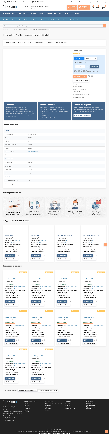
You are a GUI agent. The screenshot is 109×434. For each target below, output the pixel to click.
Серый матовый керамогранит (27, 389)
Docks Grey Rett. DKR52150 (64, 235)
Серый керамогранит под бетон (48, 389)
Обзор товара (21, 42)
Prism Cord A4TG (36, 278)
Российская (27, 407)
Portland (13, 242)
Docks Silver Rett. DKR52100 (91, 235)
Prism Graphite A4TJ (36, 317)
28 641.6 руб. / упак (91, 58)
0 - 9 (78, 19)
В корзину (94, 66)
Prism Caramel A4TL (63, 317)
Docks (65, 242)
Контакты (88, 407)
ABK (67, 240)
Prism (29, 154)
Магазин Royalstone (91, 402)
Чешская (26, 408)
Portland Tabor (35, 235)
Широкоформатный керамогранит (53, 402)
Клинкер (67, 404)
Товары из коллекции (61, 42)
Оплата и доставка (91, 404)
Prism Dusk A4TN (10, 355)
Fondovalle (17, 240)
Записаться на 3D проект (82, 114)
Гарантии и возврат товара (93, 405)
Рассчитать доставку (81, 80)
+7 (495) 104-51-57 (9, 416)
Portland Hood (9, 235)
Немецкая (26, 410)
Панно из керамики (70, 407)
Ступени (67, 405)
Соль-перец (48, 407)
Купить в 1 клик (80, 76)
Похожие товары (49, 42)
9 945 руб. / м (79, 58)
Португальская (27, 405)
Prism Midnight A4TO (37, 355)
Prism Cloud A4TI (62, 278)
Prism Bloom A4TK (88, 278)
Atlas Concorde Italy (33, 151)
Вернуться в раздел (10, 42)
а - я (74, 19)
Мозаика (67, 402)
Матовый (47, 408)
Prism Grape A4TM (88, 317)
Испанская (26, 402)
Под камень (48, 404)
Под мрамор (48, 405)
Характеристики (39, 42)
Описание (30, 42)
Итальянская (27, 404)
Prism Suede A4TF (10, 278)
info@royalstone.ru (8, 419)
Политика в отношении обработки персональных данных (54, 432)
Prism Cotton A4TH (10, 317)
